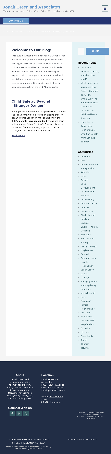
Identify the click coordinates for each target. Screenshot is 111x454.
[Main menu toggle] (105, 8)
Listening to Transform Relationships (88, 126)
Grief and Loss (88, 258)
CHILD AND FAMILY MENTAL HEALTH (29, 443)
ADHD (84, 160)
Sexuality (85, 328)
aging (83, 176)
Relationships (88, 309)
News (84, 297)
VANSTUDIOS (91, 439)
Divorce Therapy (89, 227)
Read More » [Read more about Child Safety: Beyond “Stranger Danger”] (18, 135)
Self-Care (85, 312)
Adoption (85, 172)
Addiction (85, 156)
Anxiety (84, 180)
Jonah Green (87, 269)
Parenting (85, 301)
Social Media (87, 336)
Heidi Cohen (87, 266)
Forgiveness (87, 250)
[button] (16, 21)
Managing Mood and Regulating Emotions (89, 285)
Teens (84, 340)
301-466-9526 (56, 396)
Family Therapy (89, 246)
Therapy (85, 344)
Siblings (85, 332)
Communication (89, 203)
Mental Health (88, 293)
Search (97, 51)
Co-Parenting (87, 199)
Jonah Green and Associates (34, 7)
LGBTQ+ (85, 277)
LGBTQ (84, 273)
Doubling (85, 230)
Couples (85, 207)
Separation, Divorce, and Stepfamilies (87, 320)
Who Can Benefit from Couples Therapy (89, 138)
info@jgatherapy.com (52, 402)
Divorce (85, 223)
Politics (84, 305)
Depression (87, 211)
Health (84, 262)
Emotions (86, 234)
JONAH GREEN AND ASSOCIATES (32, 439)
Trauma (84, 348)
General (85, 254)
